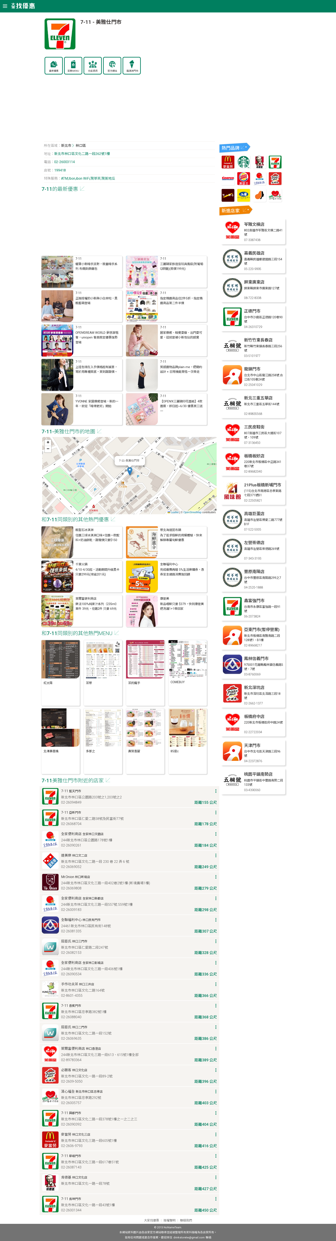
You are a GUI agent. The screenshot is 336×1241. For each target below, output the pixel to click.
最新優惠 (53, 71)
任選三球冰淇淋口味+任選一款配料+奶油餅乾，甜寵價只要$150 (97, 538)
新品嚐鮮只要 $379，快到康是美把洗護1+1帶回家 (182, 606)
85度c (175, 751)
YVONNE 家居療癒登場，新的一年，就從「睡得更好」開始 (96, 404)
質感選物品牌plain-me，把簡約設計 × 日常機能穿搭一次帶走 (181, 369)
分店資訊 (93, 71)
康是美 (164, 599)
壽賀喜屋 (134, 751)
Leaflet (173, 512)
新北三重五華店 (258, 398)
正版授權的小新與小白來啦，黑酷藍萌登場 (96, 301)
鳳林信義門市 (256, 658)
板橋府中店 (254, 716)
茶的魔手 (134, 683)
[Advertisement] (129, 110)
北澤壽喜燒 (51, 751)
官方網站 (112, 71)
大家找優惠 (151, 1220)
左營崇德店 (254, 542)
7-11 (78, 259)
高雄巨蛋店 (254, 513)
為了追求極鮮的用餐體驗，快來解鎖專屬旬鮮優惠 (181, 538)
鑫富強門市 (254, 600)
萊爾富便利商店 (85, 599)
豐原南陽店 (254, 571)
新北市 (66, 146)
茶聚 (89, 683)
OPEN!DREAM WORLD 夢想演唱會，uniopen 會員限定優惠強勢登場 (96, 337)
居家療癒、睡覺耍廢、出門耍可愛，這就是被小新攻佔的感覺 (181, 335)
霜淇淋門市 (132, 71)
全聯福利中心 (169, 564)
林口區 (81, 146)
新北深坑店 (254, 687)
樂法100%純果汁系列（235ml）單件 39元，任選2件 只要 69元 (96, 606)
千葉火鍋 (81, 564)
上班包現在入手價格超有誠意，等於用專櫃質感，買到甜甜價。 (96, 369)
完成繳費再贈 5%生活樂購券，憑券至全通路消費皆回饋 (182, 572)
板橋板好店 (254, 456)
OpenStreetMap (192, 512)
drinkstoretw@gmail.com (189, 1237)
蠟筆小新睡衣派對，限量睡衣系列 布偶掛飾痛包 (96, 266)
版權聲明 (170, 1220)
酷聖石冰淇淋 (84, 530)
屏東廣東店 (254, 282)
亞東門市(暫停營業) (261, 629)
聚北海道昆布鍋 (170, 530)
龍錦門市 (252, 369)
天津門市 (252, 745)
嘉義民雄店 (254, 253)
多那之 (90, 751)
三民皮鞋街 (254, 427)
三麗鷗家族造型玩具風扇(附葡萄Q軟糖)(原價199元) (181, 266)
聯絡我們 (186, 1220)
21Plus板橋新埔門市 (262, 484)
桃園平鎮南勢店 (258, 774)
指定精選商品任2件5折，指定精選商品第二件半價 (181, 301)
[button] (129, 471)
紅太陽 (48, 683)
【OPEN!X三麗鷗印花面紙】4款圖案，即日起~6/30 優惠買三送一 (181, 406)
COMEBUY (178, 682)
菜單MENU (73, 71)
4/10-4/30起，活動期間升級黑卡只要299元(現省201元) (97, 572)
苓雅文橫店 (254, 224)
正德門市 (252, 311)
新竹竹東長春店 (258, 340)
